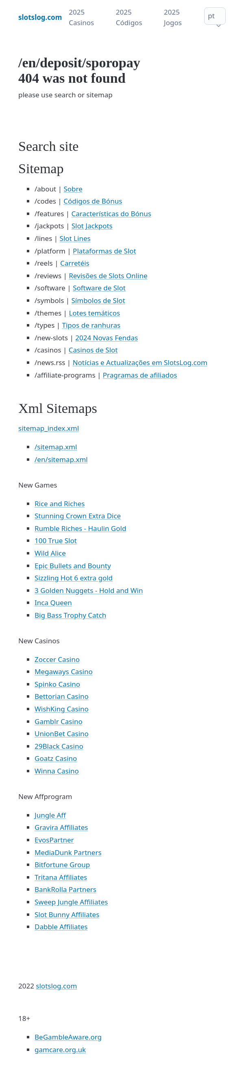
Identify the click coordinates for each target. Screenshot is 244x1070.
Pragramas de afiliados (140, 375)
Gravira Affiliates (61, 827)
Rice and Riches (60, 503)
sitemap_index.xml (48, 428)
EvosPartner (54, 839)
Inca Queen (53, 602)
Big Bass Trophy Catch (70, 615)
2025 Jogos (173, 17)
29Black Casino (59, 746)
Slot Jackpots (92, 225)
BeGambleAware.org (68, 1037)
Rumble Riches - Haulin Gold (80, 528)
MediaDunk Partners (68, 852)
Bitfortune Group (62, 864)
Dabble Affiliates (61, 926)
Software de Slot (99, 287)
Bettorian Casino (62, 696)
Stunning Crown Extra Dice (78, 515)
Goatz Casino (56, 758)
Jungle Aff (50, 815)
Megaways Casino (64, 671)
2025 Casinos (81, 17)
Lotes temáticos (94, 313)
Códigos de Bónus (92, 201)
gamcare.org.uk (60, 1049)
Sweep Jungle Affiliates (71, 902)
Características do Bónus (111, 213)
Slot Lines (75, 238)
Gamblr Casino (59, 721)
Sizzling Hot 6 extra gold (74, 577)
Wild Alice (50, 553)
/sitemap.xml (56, 446)
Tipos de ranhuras (91, 325)
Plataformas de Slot (104, 251)
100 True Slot (56, 540)
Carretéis (74, 263)
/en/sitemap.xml (61, 459)
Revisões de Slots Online (108, 275)
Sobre (72, 188)
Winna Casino (57, 771)
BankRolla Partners (65, 889)
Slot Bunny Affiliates (67, 914)
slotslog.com (56, 986)
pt (211, 15)
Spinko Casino (57, 684)
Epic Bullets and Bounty (73, 565)
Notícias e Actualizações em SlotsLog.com (140, 362)
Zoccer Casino (57, 659)
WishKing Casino (62, 708)
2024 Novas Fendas (106, 337)
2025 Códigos (129, 17)
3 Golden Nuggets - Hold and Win (89, 590)
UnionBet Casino (62, 733)
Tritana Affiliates (61, 877)
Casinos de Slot (93, 350)
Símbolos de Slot (98, 300)
